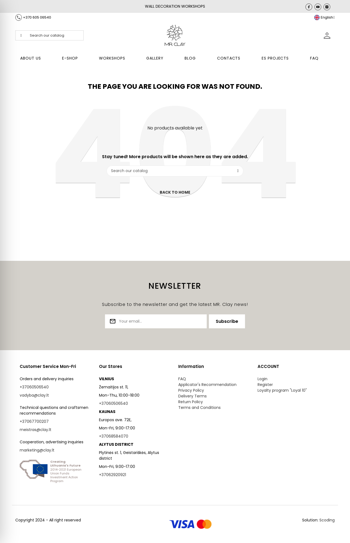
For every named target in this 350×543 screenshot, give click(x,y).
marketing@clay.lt (37, 450)
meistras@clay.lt (35, 429)
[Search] (175, 171)
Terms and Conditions (199, 407)
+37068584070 (113, 436)
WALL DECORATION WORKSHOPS (175, 6)
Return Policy (190, 402)
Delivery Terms (192, 396)
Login (262, 379)
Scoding (327, 520)
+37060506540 (34, 387)
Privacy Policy (191, 390)
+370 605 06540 (37, 17)
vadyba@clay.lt (34, 395)
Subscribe (227, 321)
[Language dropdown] (324, 17)
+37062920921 (112, 474)
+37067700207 (34, 421)
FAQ (182, 379)
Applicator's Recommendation (207, 384)
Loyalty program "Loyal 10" (282, 390)
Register (265, 384)
